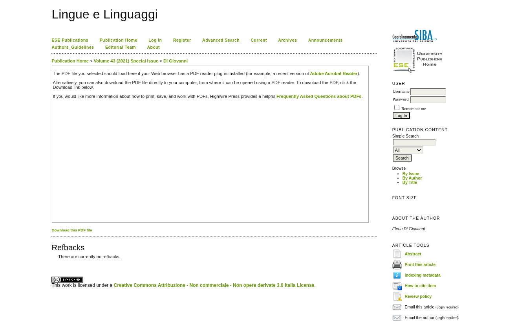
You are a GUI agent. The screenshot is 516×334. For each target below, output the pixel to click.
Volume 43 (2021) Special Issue (126, 61)
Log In (155, 40)
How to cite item (420, 286)
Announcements (325, 40)
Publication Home (118, 40)
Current (259, 40)
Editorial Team (120, 47)
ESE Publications (69, 40)
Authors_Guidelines (72, 47)
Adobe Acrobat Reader (334, 73)
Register (182, 40)
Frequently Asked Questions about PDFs (319, 96)
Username (401, 91)
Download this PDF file (71, 230)
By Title (410, 182)
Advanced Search (221, 40)
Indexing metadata (423, 275)
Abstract (413, 254)
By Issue (411, 174)
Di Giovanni (175, 61)
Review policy (418, 296)
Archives (287, 40)
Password (401, 99)
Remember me (413, 108)
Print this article (420, 264)
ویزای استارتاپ (54, 262)
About (153, 47)
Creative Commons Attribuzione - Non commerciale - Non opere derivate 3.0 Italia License (213, 285)
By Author (412, 178)
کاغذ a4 (52, 262)
